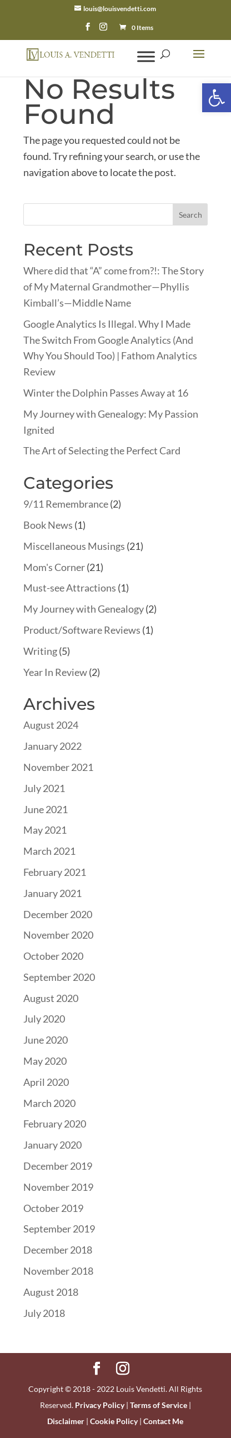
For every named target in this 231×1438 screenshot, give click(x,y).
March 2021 (49, 851)
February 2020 (54, 1124)
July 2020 (44, 1019)
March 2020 (49, 1103)
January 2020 (52, 1145)
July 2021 (44, 788)
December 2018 (57, 1250)
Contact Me (163, 1421)
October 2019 (53, 1208)
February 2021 (54, 872)
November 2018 (58, 1271)
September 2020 (59, 977)
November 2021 (58, 767)
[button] (216, 97)
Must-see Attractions (69, 588)
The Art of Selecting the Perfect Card (101, 450)
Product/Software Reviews (81, 630)
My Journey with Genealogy (83, 609)
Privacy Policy (99, 1405)
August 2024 (50, 725)
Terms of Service (158, 1405)
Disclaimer (65, 1421)
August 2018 (50, 1292)
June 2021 (45, 809)
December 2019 (57, 1166)
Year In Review (55, 672)
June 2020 (45, 1040)
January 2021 (52, 893)
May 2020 (45, 1061)
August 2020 (50, 998)
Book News (48, 525)
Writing (40, 651)
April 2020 (46, 1082)
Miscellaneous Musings (74, 546)
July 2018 (44, 1313)
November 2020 (58, 935)
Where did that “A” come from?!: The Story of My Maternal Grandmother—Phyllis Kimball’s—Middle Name (113, 286)
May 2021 (45, 830)
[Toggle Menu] (146, 56)
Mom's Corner (54, 567)
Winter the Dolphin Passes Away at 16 (105, 393)
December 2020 (57, 914)
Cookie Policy (114, 1421)
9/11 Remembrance (65, 504)
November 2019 (58, 1187)
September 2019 (59, 1228)
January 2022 (52, 746)
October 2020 (53, 956)
